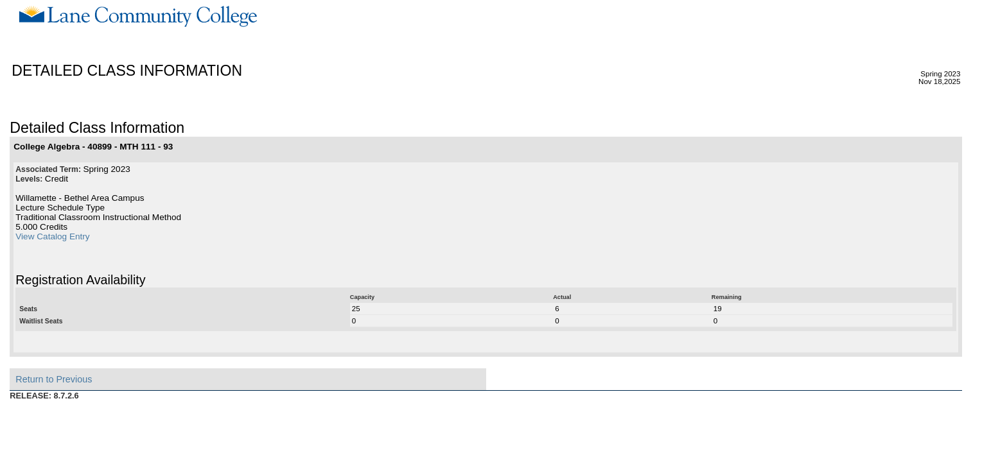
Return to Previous (53, 379)
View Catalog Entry (52, 236)
